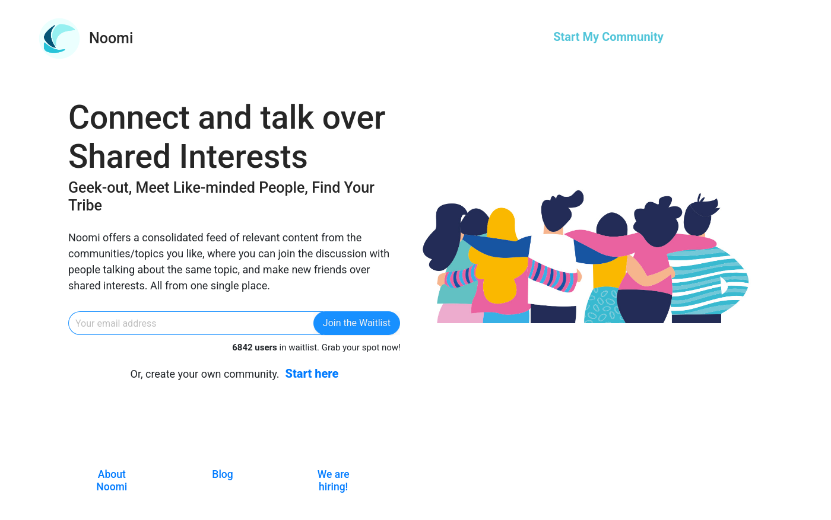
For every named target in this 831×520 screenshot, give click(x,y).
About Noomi (111, 480)
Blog (222, 474)
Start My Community (608, 37)
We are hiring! (334, 480)
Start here (312, 373)
